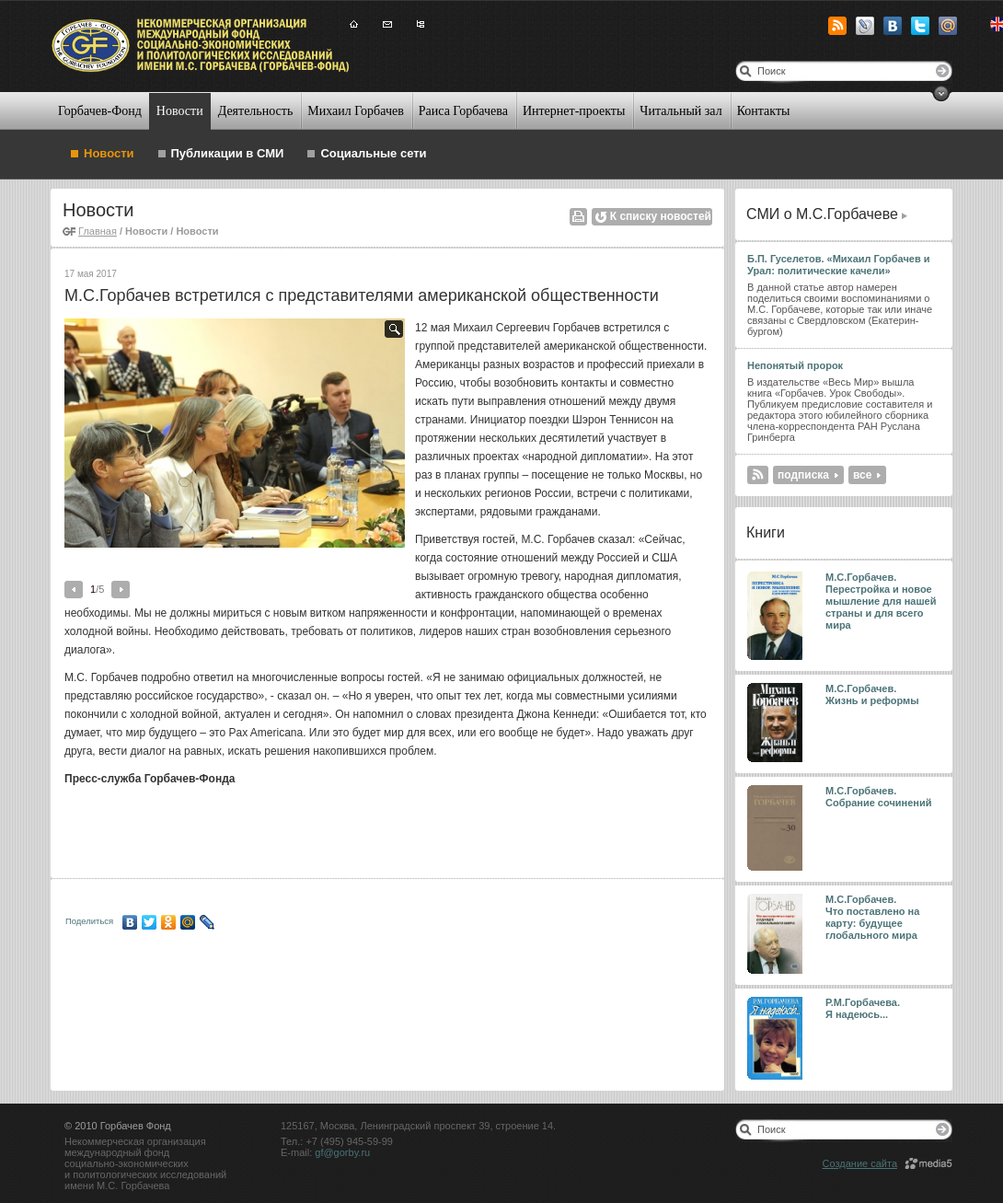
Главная (97, 231)
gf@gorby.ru (342, 1152)
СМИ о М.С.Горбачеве (822, 214)
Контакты (763, 111)
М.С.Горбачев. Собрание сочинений (878, 796)
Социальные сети (373, 153)
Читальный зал (680, 111)
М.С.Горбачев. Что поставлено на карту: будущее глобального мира (872, 917)
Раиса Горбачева (463, 111)
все (862, 474)
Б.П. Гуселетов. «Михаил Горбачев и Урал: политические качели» (838, 264)
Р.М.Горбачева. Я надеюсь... (864, 1008)
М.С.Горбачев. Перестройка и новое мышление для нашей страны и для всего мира (881, 601)
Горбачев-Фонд (100, 111)
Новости (179, 111)
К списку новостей (660, 216)
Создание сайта (860, 1163)
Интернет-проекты (574, 111)
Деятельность (256, 111)
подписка (803, 474)
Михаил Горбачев (355, 111)
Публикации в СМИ (227, 153)
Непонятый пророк (795, 365)
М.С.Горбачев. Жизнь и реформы (872, 694)
